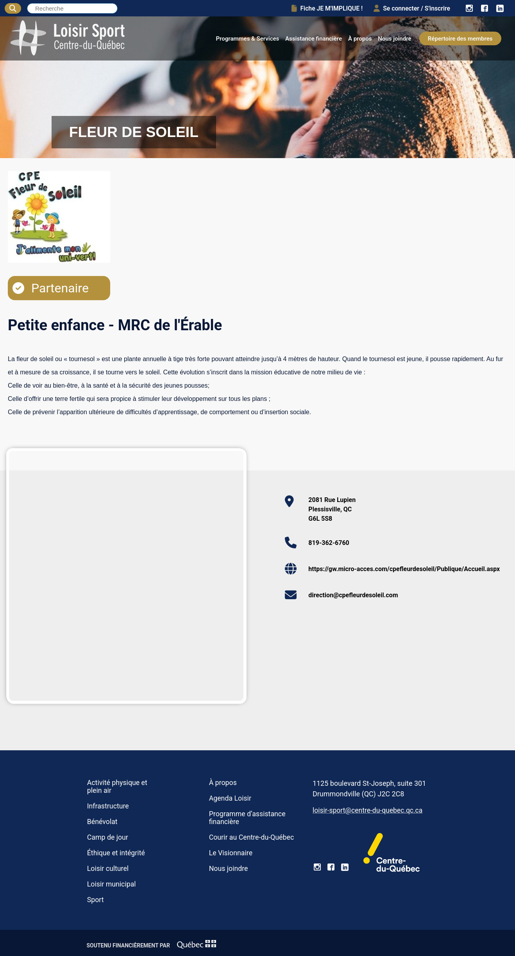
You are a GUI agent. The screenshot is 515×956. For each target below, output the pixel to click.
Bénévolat (102, 822)
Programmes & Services (247, 38)
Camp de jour (107, 837)
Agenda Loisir (230, 798)
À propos (360, 38)
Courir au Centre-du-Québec (251, 837)
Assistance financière (313, 38)
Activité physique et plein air (117, 786)
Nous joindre (394, 38)
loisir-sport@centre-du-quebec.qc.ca (367, 810)
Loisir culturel (108, 868)
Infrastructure (108, 806)
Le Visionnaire (230, 853)
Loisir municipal (111, 884)
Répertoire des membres (460, 38)
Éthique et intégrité (116, 853)
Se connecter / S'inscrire (412, 8)
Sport (95, 900)
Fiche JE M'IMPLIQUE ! (327, 8)
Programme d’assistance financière (247, 818)
